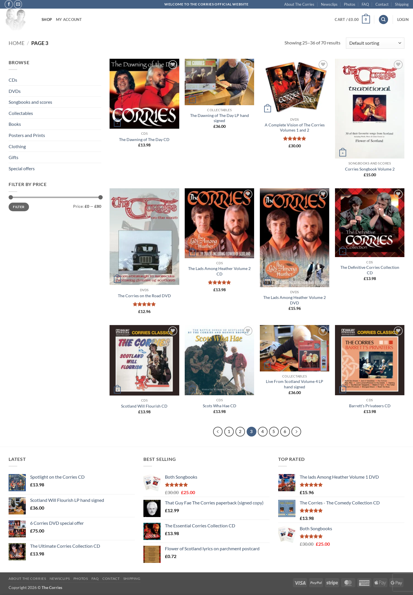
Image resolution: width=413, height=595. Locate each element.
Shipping (402, 4)
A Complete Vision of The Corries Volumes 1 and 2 (295, 127)
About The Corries (299, 4)
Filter (18, 207)
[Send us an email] (18, 4)
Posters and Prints (27, 135)
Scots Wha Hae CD (219, 405)
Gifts (13, 157)
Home (16, 43)
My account (69, 19)
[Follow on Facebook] (9, 4)
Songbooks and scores (30, 102)
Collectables (21, 113)
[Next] (296, 432)
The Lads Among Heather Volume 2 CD (219, 271)
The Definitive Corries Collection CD (369, 270)
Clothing (17, 146)
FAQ (365, 4)
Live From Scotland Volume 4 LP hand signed (294, 384)
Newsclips (329, 4)
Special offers (22, 168)
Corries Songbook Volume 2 (370, 169)
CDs (13, 80)
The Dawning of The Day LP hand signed (219, 118)
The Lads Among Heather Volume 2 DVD (294, 300)
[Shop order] (375, 43)
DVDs (15, 91)
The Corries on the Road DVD (144, 295)
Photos (349, 4)
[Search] (383, 19)
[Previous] (218, 432)
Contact (382, 4)
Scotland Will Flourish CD (144, 406)
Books (15, 124)
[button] (352, 19)
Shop (47, 19)
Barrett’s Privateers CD (370, 405)
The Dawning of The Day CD (144, 139)
